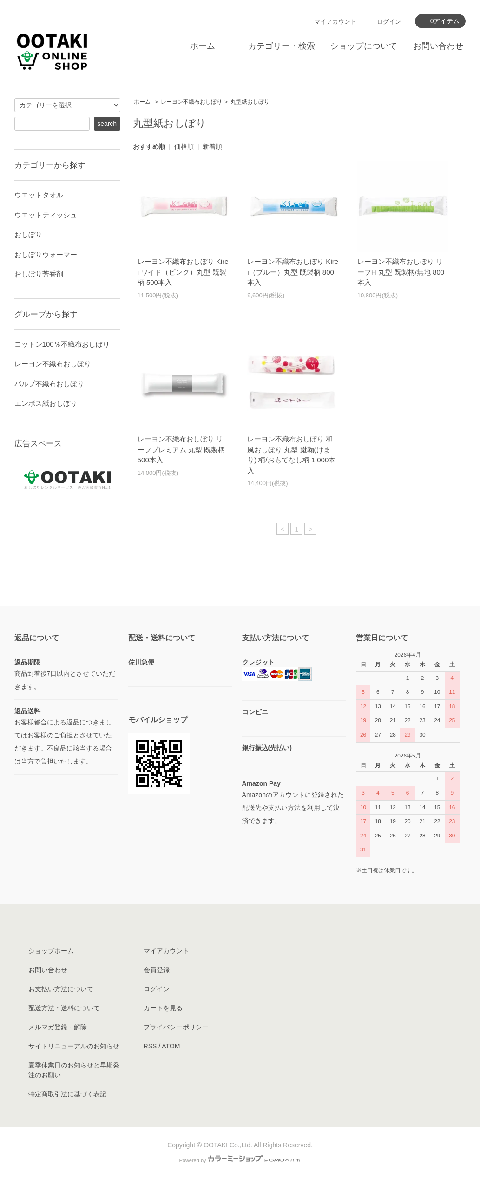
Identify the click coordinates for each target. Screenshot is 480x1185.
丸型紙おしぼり (250, 102)
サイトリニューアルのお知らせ (73, 1046)
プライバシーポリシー (176, 1027)
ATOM (171, 1046)
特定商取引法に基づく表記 (67, 1094)
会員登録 (157, 970)
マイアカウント (335, 21)
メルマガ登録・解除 (57, 1027)
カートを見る (163, 1008)
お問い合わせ (438, 46)
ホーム (202, 46)
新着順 (212, 146)
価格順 (184, 146)
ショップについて (363, 46)
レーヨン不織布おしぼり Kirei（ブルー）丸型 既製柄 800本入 (292, 271)
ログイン (389, 21)
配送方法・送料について (64, 1008)
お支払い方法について (60, 989)
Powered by (240, 1160)
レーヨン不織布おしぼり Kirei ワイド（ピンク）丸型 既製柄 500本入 (183, 271)
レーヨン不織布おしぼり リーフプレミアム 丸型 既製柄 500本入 (181, 449)
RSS (150, 1046)
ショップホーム (51, 951)
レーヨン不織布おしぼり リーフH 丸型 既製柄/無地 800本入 (401, 271)
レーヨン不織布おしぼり (191, 102)
